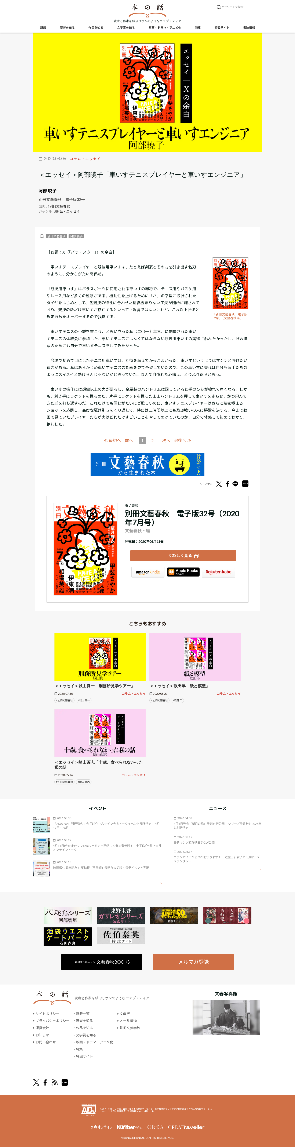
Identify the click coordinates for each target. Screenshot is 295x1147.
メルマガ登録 (193, 962)
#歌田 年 (177, 700)
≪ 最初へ (112, 440)
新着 (43, 27)
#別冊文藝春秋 (59, 206)
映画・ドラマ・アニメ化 (165, 27)
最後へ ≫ (182, 440)
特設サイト (222, 27)
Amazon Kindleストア (147, 572)
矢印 (157, 883)
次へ (166, 440)
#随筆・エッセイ (67, 211)
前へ (129, 440)
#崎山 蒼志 (84, 781)
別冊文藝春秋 (56, 236)
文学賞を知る (126, 27)
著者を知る (67, 27)
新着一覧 (83, 1014)
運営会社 (42, 1028)
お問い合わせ (46, 1042)
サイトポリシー (47, 1014)
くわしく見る (180, 555)
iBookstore (183, 572)
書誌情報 (249, 27)
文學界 (125, 1014)
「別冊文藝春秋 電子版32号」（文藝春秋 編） (229, 316)
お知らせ (42, 1035)
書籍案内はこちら (102, 961)
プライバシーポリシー (52, 1021)
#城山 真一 (84, 700)
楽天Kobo (218, 572)
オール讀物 (128, 1021)
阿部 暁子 (48, 190)
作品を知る (95, 27)
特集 (198, 27)
